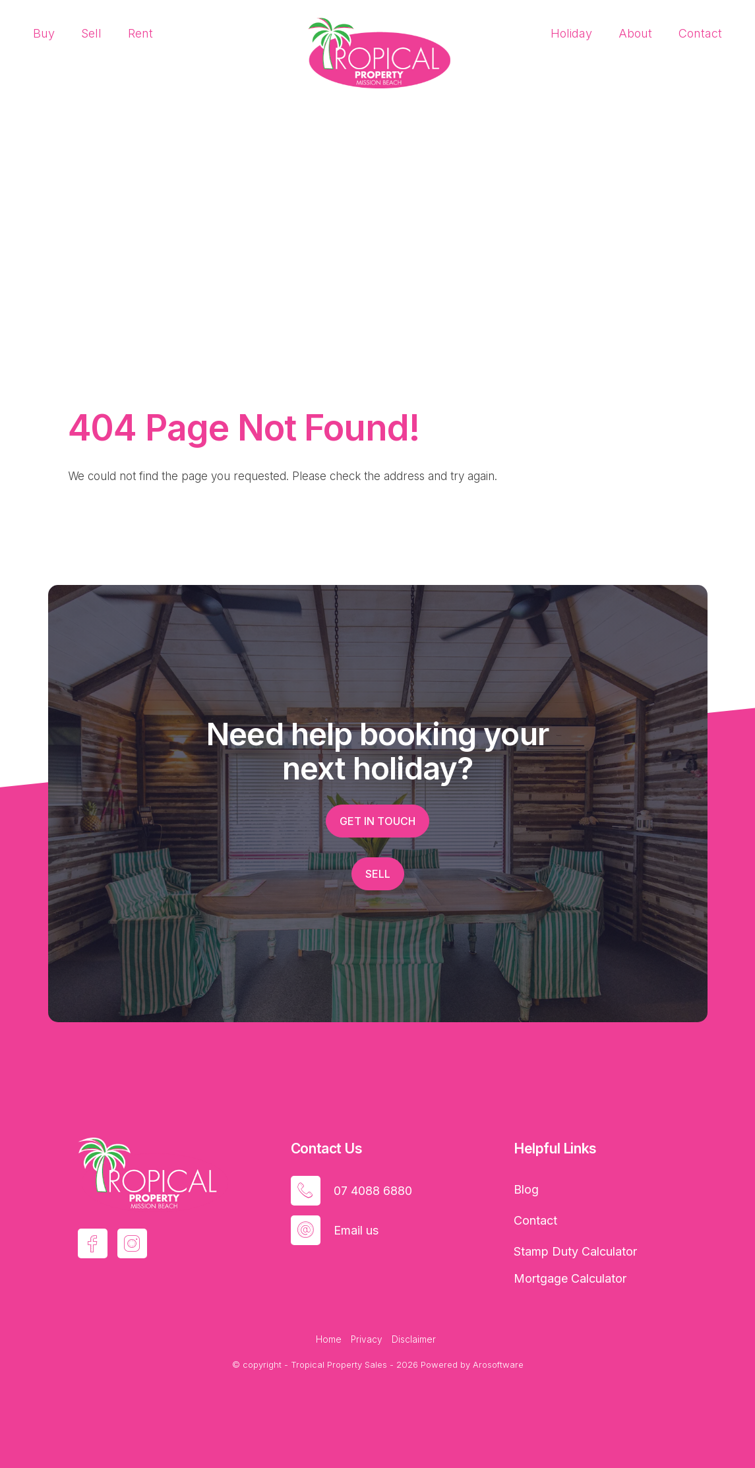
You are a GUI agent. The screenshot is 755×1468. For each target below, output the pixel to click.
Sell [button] (377, 873)
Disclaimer (414, 1339)
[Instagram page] (132, 1243)
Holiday (571, 33)
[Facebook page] (92, 1243)
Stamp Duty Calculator (575, 1251)
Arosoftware (498, 1364)
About (635, 33)
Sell (91, 33)
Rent (140, 33)
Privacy (366, 1339)
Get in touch (377, 821)
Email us (356, 1230)
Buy (44, 33)
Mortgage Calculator (570, 1278)
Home (329, 1339)
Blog (526, 1189)
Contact (700, 33)
